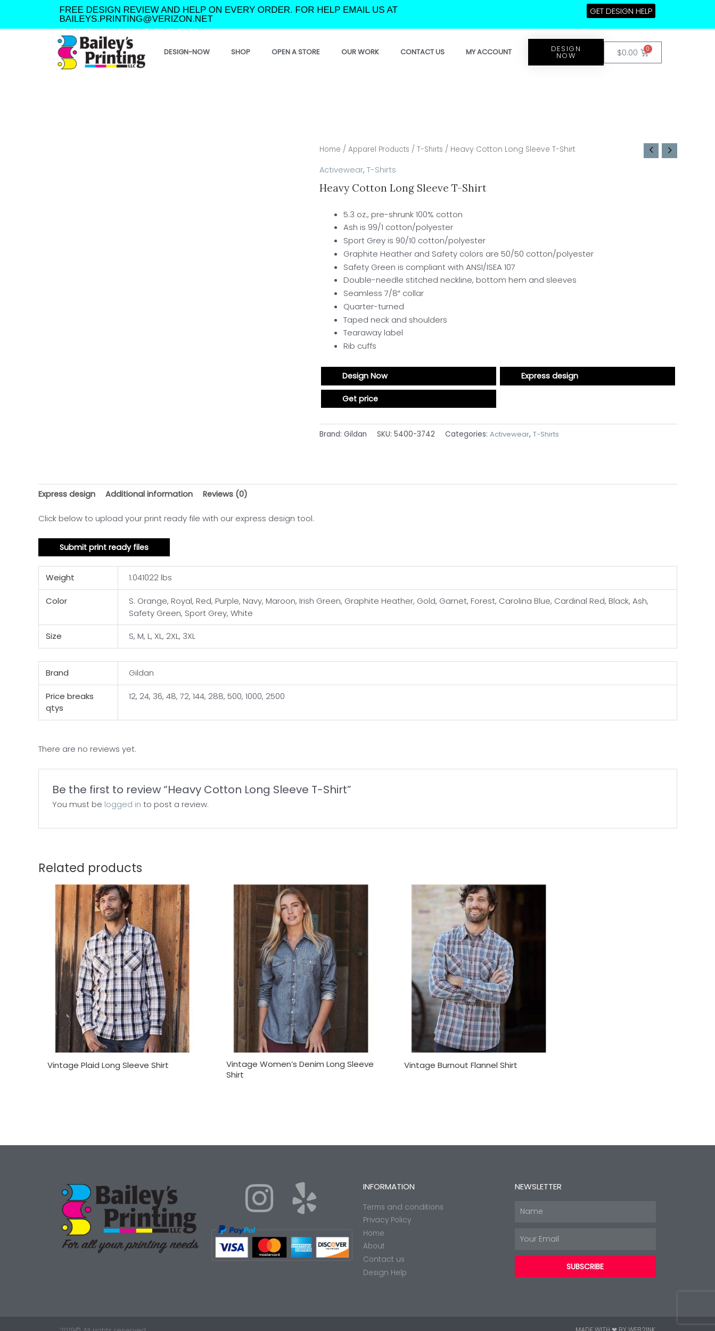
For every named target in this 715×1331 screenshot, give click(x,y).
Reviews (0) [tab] (228, 494)
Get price (361, 399)
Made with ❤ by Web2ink (615, 1317)
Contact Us (422, 52)
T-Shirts (436, 149)
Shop (240, 52)
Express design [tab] (67, 494)
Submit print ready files (105, 549)
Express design (550, 376)
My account (489, 52)
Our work (360, 52)
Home (330, 149)
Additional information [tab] (150, 494)
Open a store (296, 52)
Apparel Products (382, 149)
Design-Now (187, 52)
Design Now (365, 376)
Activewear (341, 170)
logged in (122, 806)
